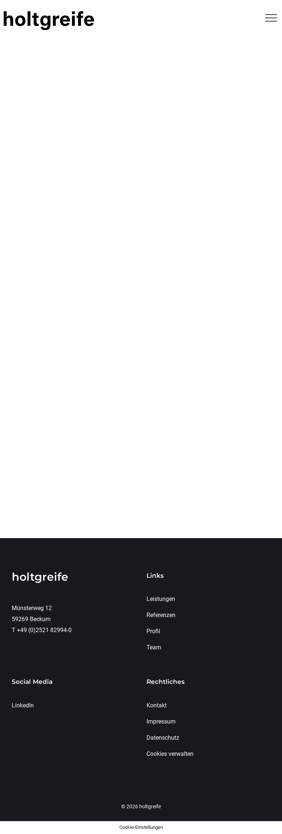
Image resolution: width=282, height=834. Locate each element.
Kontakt (157, 705)
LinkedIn (23, 705)
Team (154, 647)
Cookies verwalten (170, 753)
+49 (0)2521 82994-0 (44, 630)
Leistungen (161, 598)
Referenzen (161, 615)
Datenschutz (163, 737)
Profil (153, 631)
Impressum (161, 721)
